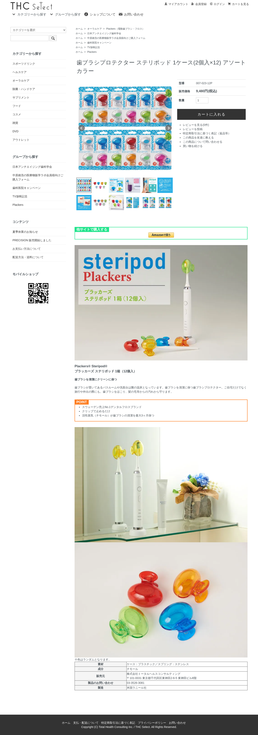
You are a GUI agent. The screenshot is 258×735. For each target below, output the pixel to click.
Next (168, 128)
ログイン (217, 4)
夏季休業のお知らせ (25, 231)
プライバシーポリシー (152, 722)
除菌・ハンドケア (23, 89)
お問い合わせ (131, 14)
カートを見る (238, 4)
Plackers (92, 52)
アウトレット (20, 139)
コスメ (16, 114)
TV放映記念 (93, 47)
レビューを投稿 (193, 129)
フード (16, 106)
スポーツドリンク (23, 63)
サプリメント (20, 97)
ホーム (79, 28)
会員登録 (199, 4)
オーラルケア (94, 28)
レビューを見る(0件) (196, 124)
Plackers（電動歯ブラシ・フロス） (125, 28)
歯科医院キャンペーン (99, 42)
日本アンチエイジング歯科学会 (104, 33)
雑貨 (15, 122)
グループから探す (65, 14)
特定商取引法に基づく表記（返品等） (207, 133)
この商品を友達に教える (198, 137)
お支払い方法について (26, 248)
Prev (81, 128)
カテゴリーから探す (28, 14)
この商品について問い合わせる (202, 141)
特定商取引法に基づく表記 (118, 722)
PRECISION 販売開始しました (31, 240)
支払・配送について (86, 722)
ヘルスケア (19, 72)
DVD (15, 131)
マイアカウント (176, 4)
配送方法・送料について (28, 257)
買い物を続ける (193, 146)
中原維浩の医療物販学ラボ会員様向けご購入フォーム (116, 38)
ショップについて (99, 14)
